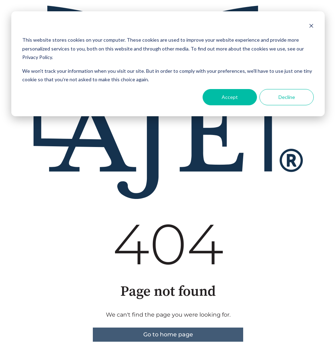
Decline (286, 97)
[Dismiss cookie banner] (311, 26)
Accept (230, 97)
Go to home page (168, 334)
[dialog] (168, 63)
